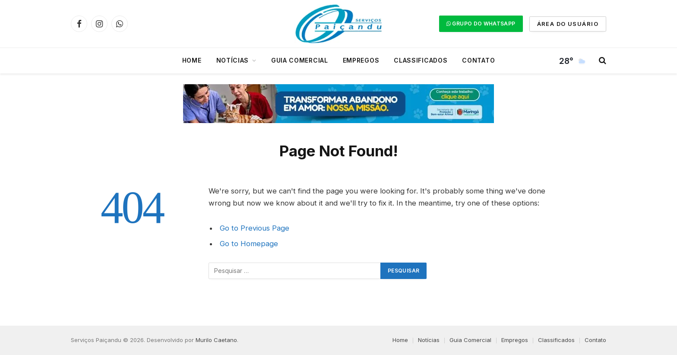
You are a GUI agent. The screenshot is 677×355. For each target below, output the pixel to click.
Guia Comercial (299, 60)
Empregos (361, 60)
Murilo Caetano (216, 339)
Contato (478, 60)
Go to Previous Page (254, 228)
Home (192, 60)
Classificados (420, 60)
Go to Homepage (249, 243)
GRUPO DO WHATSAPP (481, 23)
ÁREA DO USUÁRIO (567, 23)
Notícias (232, 60)
